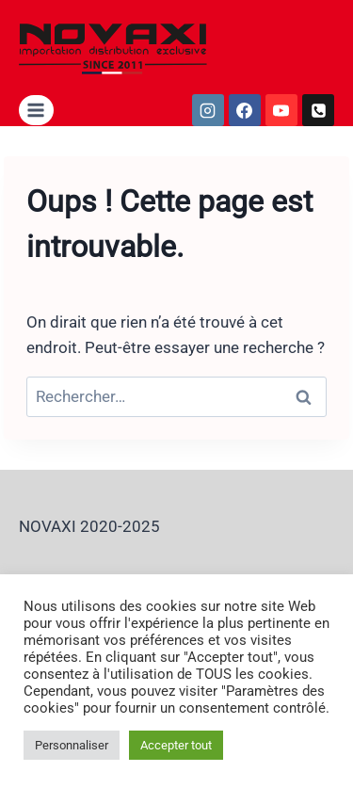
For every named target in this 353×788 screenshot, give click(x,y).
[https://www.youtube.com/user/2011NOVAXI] (281, 110)
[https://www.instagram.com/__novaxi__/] (208, 110)
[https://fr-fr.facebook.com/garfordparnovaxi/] (245, 110)
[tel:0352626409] (318, 110)
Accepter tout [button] (176, 745)
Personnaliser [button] (71, 745)
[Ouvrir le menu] (36, 109)
